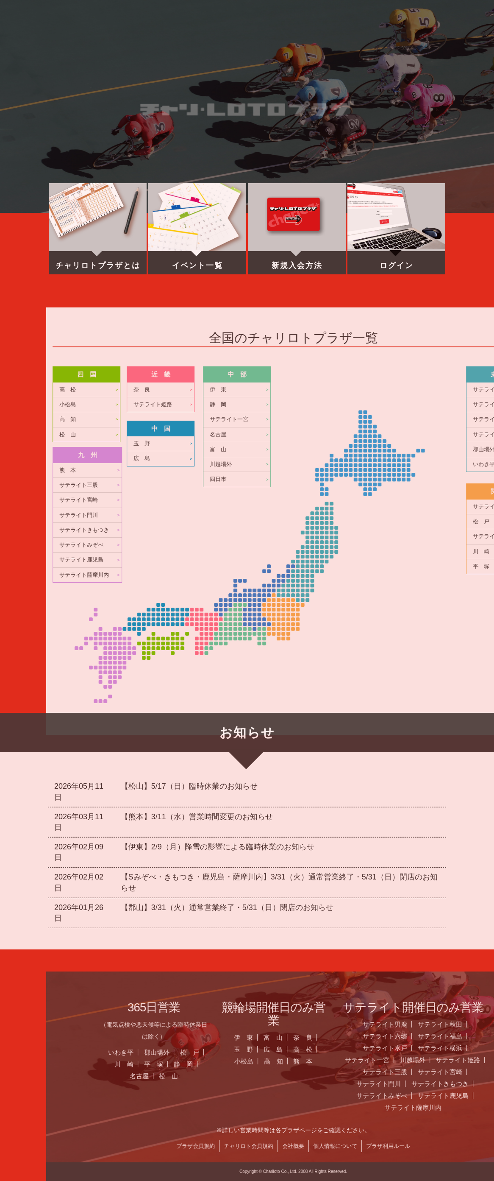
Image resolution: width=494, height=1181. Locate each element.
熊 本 (332, 470)
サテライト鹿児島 (346, 560)
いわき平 (385, 1052)
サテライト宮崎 (343, 500)
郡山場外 (421, 1052)
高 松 (332, 390)
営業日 (194, 40)
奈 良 (406, 390)
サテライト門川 (343, 515)
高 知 (332, 419)
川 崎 (388, 1064)
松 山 (332, 435)
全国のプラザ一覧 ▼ (246, 40)
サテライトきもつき (348, 530)
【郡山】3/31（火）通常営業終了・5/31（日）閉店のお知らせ (227, 780)
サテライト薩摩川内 (348, 575)
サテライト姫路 (417, 405)
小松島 (332, 405)
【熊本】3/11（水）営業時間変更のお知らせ (197, 690)
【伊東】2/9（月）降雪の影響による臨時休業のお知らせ (217, 720)
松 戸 (453, 1052)
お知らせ (142, 40)
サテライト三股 (343, 485)
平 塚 (417, 1064)
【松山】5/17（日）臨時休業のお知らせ (189, 659)
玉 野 (406, 444)
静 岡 (447, 1064)
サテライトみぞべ (346, 545)
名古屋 (403, 1076)
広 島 (406, 458)
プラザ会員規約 (460, 1146)
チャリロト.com (298, 40)
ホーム (90, 40)
